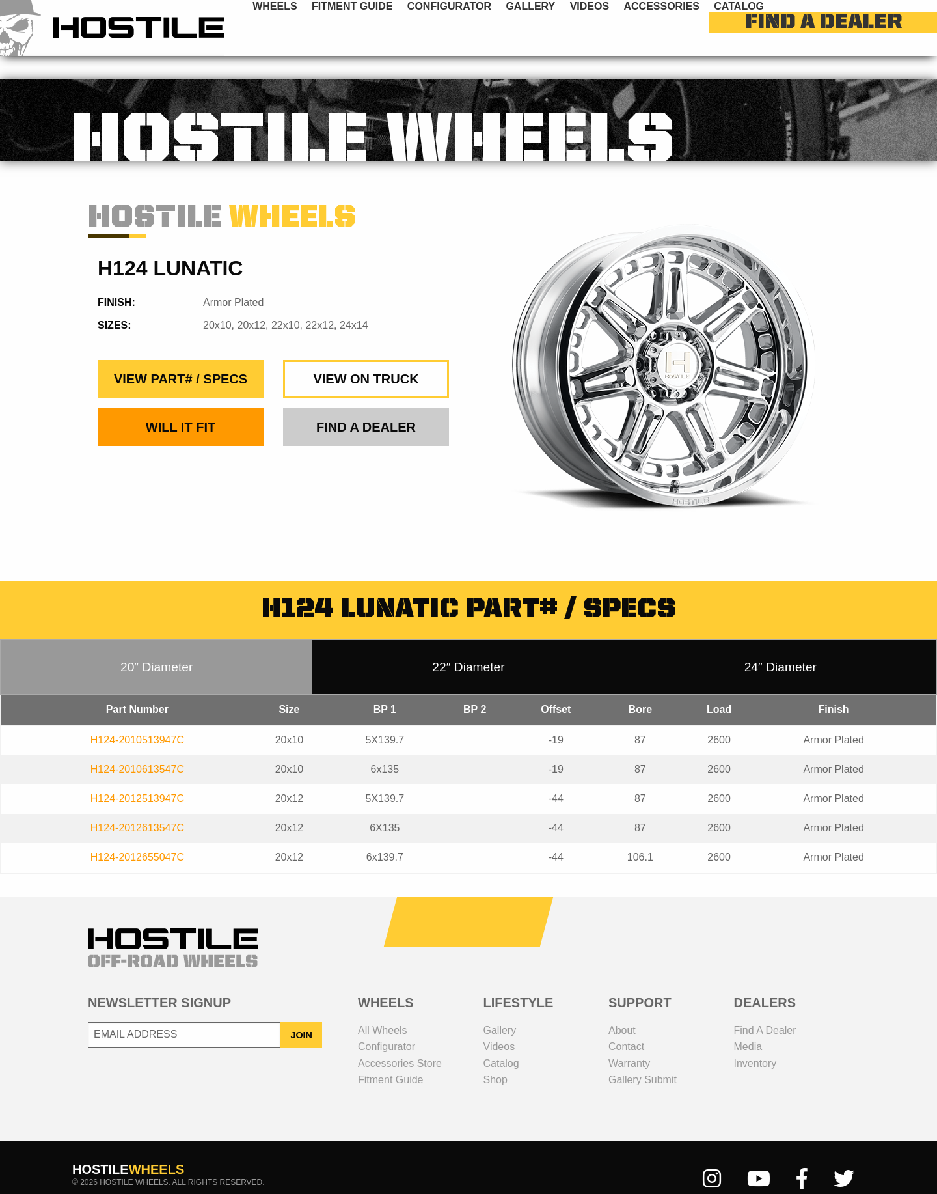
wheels (295, 27)
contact (626, 1023)
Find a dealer (765, 1006)
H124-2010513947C (137, 716)
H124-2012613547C (137, 804)
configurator (470, 27)
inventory (755, 1040)
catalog (501, 1040)
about (622, 1006)
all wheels (382, 1006)
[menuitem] (295, 27)
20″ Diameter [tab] (156, 643)
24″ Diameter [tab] (780, 643)
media (748, 1023)
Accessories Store (400, 1040)
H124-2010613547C (137, 745)
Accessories (682, 27)
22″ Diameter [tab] (468, 643)
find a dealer (864, 28)
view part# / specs (180, 355)
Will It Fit (180, 403)
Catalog (760, 27)
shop (495, 1056)
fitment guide (373, 27)
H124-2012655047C (137, 833)
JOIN (301, 1012)
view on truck (365, 355)
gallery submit (642, 1056)
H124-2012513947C (137, 775)
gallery (551, 27)
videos (610, 27)
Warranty (629, 1040)
